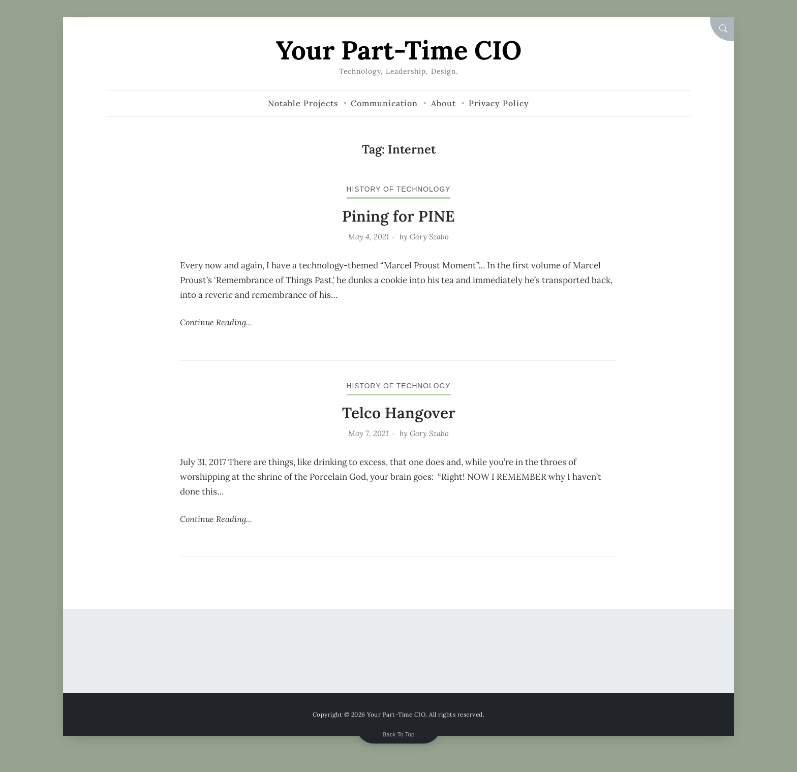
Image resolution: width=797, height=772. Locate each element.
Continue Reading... (216, 322)
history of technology (399, 189)
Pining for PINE (398, 216)
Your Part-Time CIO (399, 50)
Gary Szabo (429, 236)
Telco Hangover (398, 412)
